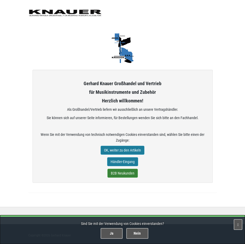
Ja (111, 233)
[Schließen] (238, 224)
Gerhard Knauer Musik (123, 48)
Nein (137, 233)
